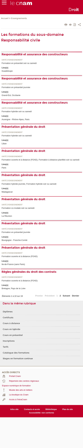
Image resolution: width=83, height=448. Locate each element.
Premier (39, 296)
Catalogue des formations (16, 353)
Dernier (75, 296)
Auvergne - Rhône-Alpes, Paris (15, 119)
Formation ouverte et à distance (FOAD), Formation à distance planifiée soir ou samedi (40, 160)
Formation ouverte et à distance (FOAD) (19, 256)
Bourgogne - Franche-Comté (14, 240)
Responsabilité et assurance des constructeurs (35, 54)
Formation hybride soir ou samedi (17, 111)
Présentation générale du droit (23, 127)
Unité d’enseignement (12, 108)
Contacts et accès (32, 409)
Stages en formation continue (18, 358)
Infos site (14, 409)
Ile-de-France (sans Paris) (13, 264)
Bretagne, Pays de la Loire (13, 288)
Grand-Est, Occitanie (11, 95)
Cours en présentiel (13, 335)
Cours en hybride (11, 329)
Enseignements (19, 18)
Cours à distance (11, 323)
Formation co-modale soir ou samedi (18, 208)
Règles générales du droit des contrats (29, 272)
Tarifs (5, 347)
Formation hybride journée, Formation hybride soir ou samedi (29, 184)
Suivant (66, 296)
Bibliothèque (51, 409)
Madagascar (7, 192)
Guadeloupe (7, 71)
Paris (4, 168)
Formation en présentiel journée (16, 87)
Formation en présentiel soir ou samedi (19, 63)
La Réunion (7, 216)
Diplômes (8, 311)
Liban (4, 143)
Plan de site (67, 409)
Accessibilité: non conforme (41, 413)
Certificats (8, 317)
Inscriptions (9, 341)
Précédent (50, 296)
